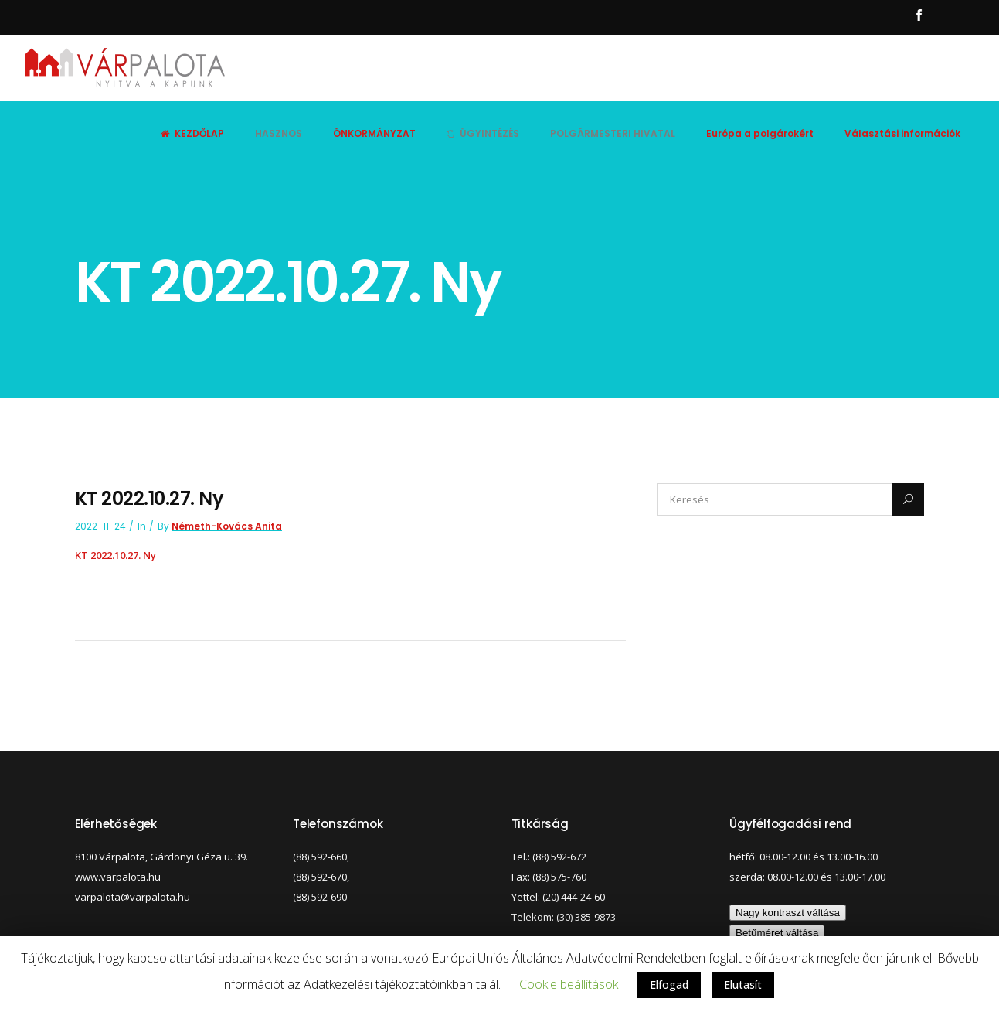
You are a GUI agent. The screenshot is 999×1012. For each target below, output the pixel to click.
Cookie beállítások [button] (568, 984)
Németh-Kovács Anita (227, 526)
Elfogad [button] (669, 984)
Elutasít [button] (743, 984)
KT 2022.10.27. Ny (115, 555)
